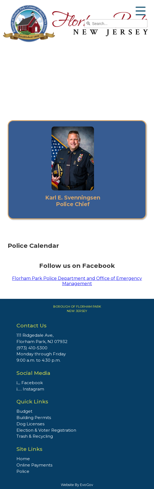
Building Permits (33, 417)
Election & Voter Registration (46, 430)
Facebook (29, 382)
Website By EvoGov (77, 485)
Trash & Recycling (34, 436)
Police (22, 471)
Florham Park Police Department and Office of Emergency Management (77, 281)
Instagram (30, 389)
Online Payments (34, 465)
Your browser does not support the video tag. (77, 79)
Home (23, 458)
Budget (24, 411)
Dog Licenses (30, 423)
